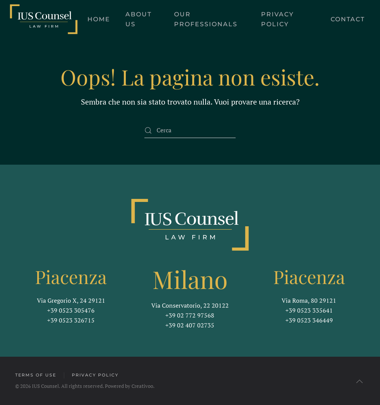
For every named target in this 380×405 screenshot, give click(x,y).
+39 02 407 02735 (189, 324)
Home (98, 19)
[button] (358, 381)
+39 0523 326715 (71, 319)
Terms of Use (34, 375)
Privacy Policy (277, 19)
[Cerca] (190, 130)
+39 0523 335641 (309, 309)
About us (138, 19)
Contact (348, 19)
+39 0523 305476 (71, 309)
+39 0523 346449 (309, 319)
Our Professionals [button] (206, 19)
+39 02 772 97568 (189, 314)
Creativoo (141, 386)
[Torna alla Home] (43, 19)
